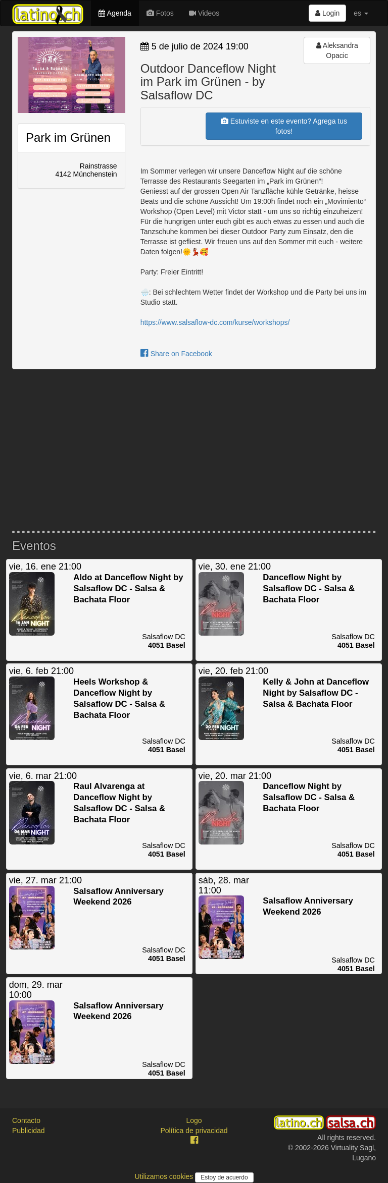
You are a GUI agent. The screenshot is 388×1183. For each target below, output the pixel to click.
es (361, 13)
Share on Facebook (176, 354)
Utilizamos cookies (164, 1176)
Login (327, 13)
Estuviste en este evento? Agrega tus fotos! (284, 126)
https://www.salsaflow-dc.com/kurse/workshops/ (215, 322)
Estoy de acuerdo (224, 1177)
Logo (194, 1120)
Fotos (160, 13)
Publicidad (28, 1130)
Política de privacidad (193, 1130)
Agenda (115, 13)
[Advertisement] (194, 450)
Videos (204, 13)
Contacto (26, 1120)
